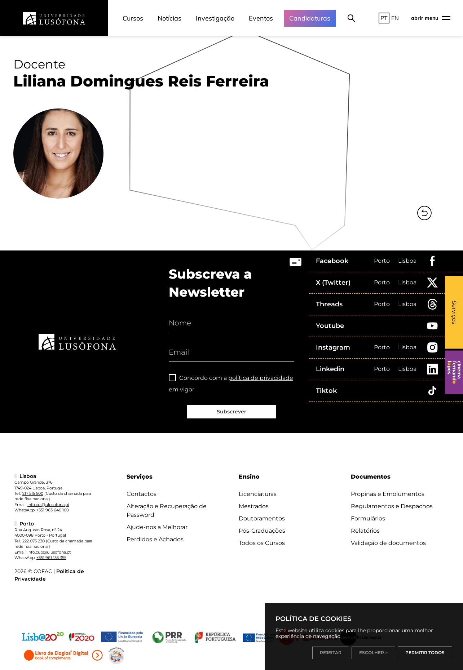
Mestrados (254, 506)
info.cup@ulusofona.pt (49, 552)
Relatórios (365, 530)
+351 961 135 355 (51, 557)
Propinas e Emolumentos (387, 494)
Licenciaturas (258, 494)
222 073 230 (33, 540)
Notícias (169, 18)
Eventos (261, 18)
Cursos (133, 18)
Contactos (141, 494)
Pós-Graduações (262, 530)
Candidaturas (309, 18)
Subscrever (231, 411)
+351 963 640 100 (52, 510)
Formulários (368, 518)
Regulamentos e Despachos (392, 506)
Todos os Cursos (262, 543)
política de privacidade (260, 377)
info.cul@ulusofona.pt (48, 504)
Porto (382, 260)
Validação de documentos (388, 543)
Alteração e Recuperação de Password (167, 510)
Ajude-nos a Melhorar (157, 527)
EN (395, 18)
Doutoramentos (262, 518)
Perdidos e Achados (155, 539)
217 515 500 (32, 493)
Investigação (215, 18)
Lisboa (407, 260)
